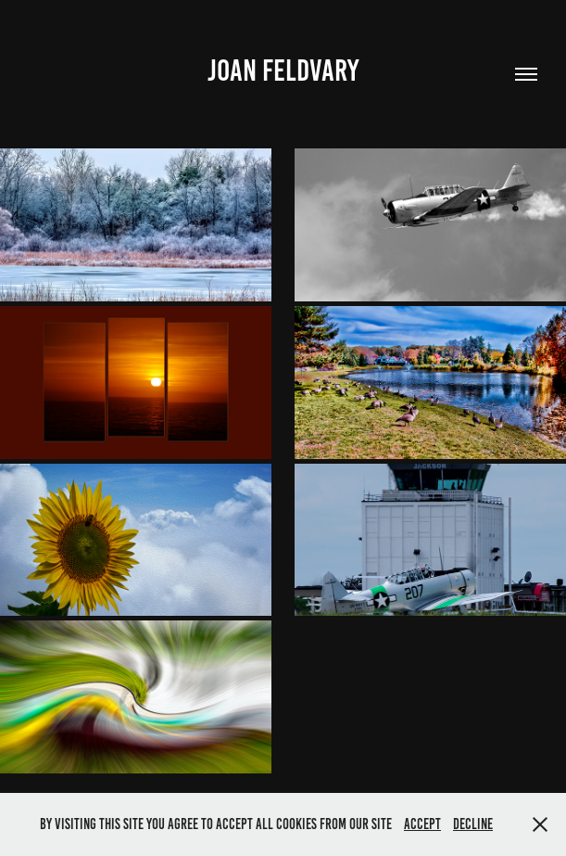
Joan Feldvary (283, 70)
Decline (473, 824)
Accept (422, 824)
